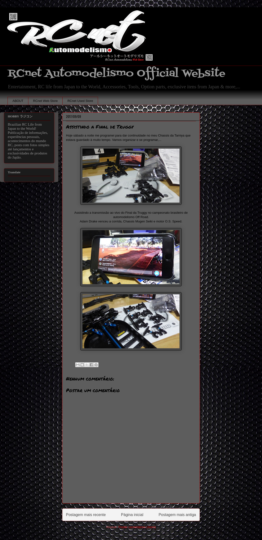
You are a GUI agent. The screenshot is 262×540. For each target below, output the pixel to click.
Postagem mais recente (86, 515)
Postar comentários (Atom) (137, 527)
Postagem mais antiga (177, 515)
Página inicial (132, 515)
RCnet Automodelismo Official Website (116, 73)
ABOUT (18, 101)
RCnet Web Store (45, 101)
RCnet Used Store (80, 101)
